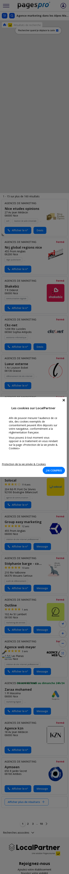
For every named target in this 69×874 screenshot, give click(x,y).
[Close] (63, 400)
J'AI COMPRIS (54, 470)
